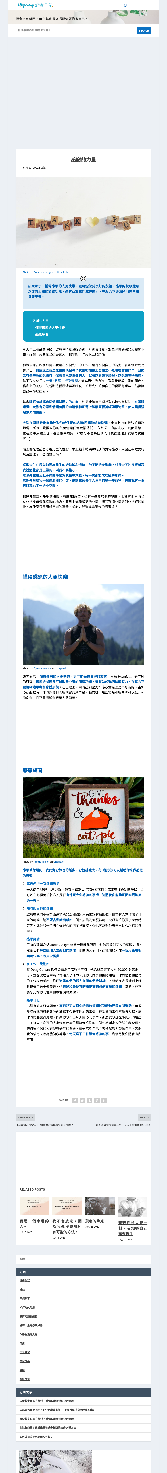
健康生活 (25, 1176)
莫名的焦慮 (94, 1117)
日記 (43, 63)
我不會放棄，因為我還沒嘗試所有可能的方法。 (67, 1122)
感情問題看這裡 (28, 1212)
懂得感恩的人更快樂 (50, 223)
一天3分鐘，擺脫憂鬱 (62, 276)
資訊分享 (25, 1275)
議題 (22, 1266)
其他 (22, 1185)
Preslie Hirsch (41, 757)
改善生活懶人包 (28, 1230)
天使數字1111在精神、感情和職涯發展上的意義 (47, 1314)
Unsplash (61, 564)
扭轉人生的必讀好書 (31, 1221)
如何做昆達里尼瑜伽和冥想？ (36, 1332)
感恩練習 (41, 230)
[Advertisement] (83, 438)
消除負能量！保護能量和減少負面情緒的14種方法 (48, 1323)
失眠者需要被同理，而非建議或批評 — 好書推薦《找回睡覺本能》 (57, 1305)
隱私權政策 (93, 1444)
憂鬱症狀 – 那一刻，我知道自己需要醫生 (132, 1123)
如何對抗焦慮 (27, 1203)
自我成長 (25, 1257)
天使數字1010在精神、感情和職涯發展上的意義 (47, 1296)
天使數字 (25, 1194)
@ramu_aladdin (42, 564)
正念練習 (25, 1248)
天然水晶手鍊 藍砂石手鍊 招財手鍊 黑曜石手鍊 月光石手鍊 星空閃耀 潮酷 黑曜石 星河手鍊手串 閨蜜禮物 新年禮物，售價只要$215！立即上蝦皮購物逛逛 (83, 1427)
